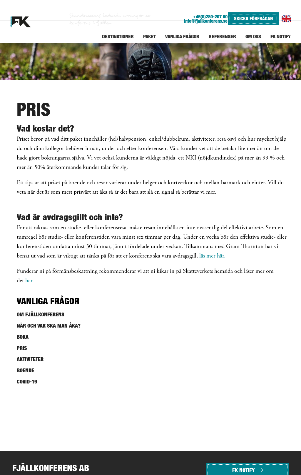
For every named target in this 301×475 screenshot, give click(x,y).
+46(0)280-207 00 (210, 16)
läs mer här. (212, 256)
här (28, 281)
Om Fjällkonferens (40, 314)
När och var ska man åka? (49, 326)
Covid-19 (27, 381)
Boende (25, 370)
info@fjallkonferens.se (206, 21)
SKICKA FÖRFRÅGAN (253, 18)
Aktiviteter (30, 359)
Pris (22, 348)
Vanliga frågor (48, 301)
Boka (23, 337)
